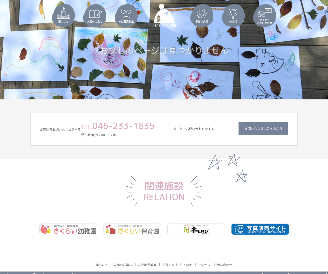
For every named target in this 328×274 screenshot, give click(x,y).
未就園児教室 (147, 264)
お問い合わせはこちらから (263, 128)
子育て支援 (170, 264)
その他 (188, 264)
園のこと (102, 264)
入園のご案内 (123, 264)
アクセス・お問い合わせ (215, 264)
